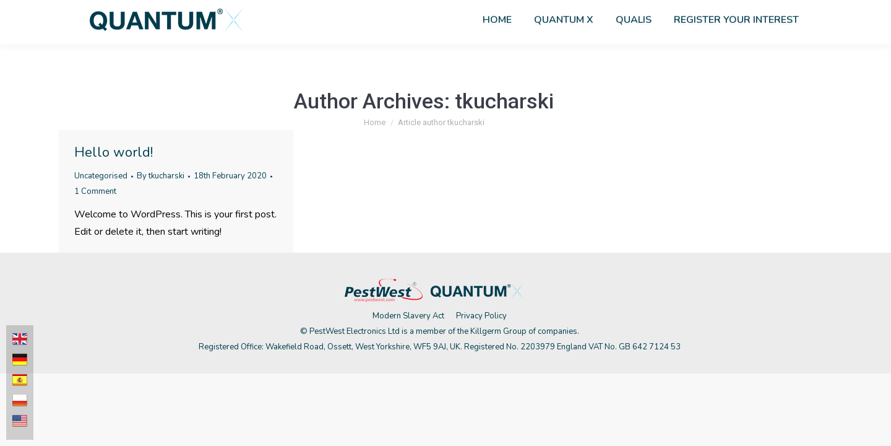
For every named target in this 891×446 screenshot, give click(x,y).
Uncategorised (100, 175)
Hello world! (113, 152)
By (160, 175)
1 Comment (95, 191)
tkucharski (504, 101)
